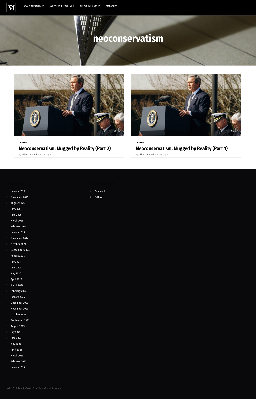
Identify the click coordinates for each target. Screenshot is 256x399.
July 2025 (16, 208)
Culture (99, 197)
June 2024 (16, 267)
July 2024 (16, 261)
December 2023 (19, 302)
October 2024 (18, 244)
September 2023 (20, 320)
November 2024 (20, 238)
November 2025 (19, 197)
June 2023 (16, 338)
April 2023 (16, 349)
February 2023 (18, 361)
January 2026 (18, 191)
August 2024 (18, 255)
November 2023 (19, 308)
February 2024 (19, 291)
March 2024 (17, 285)
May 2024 (16, 273)
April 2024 (16, 279)
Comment (24, 142)
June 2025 (16, 214)
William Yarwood (29, 154)
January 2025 (18, 232)
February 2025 (18, 226)
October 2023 (18, 314)
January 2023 (18, 367)
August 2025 (18, 203)
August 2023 (18, 326)
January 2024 (18, 296)
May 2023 (16, 343)
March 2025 (17, 220)
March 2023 (17, 355)
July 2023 (16, 332)
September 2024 (20, 249)
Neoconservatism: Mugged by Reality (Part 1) (182, 148)
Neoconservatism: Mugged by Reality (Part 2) (65, 148)
